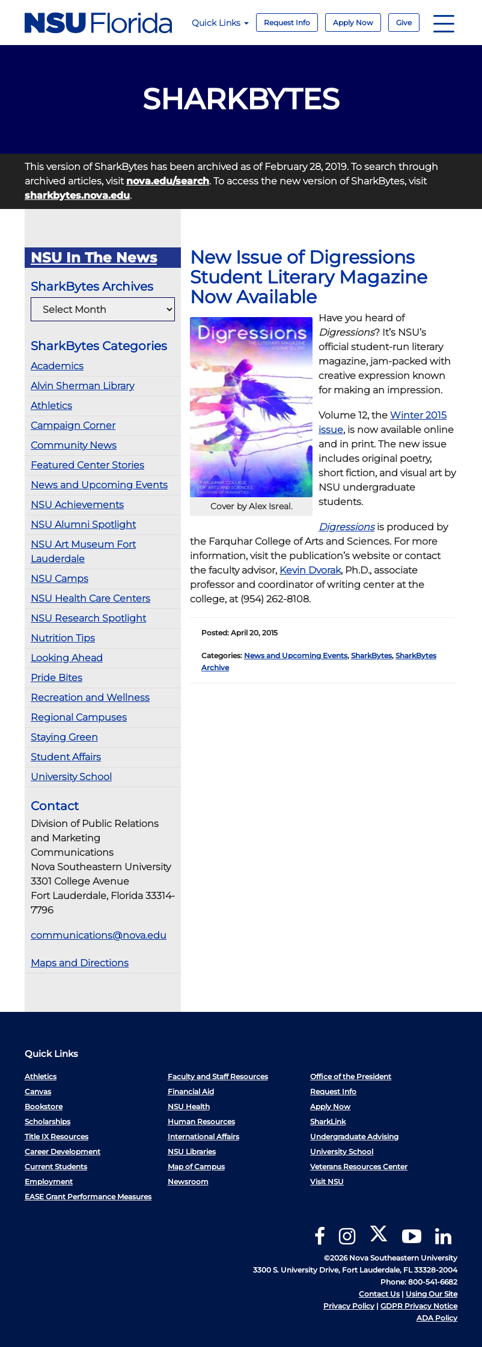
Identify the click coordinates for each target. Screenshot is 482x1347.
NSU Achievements (77, 504)
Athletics (51, 405)
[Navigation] (443, 22)
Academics (57, 366)
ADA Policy (436, 1317)
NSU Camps (59, 578)
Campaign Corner (73, 425)
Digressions (346, 527)
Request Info (287, 22)
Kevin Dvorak (310, 570)
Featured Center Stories (87, 465)
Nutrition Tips (63, 638)
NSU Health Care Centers (90, 598)
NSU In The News (94, 257)
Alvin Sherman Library (82, 386)
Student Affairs (66, 757)
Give (404, 22)
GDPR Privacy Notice (418, 1305)
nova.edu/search (167, 181)
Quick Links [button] (220, 22)
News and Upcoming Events (99, 485)
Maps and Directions (80, 963)
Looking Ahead (67, 658)
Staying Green (64, 737)
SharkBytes (371, 655)
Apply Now (353, 22)
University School (71, 776)
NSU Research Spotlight (88, 618)
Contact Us (379, 1293)
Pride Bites (56, 677)
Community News (74, 445)
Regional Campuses (79, 717)
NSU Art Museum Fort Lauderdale (83, 552)
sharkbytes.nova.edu (77, 195)
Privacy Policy (348, 1305)
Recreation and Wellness (90, 697)
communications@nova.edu (98, 935)
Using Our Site (431, 1293)
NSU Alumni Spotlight (83, 524)
